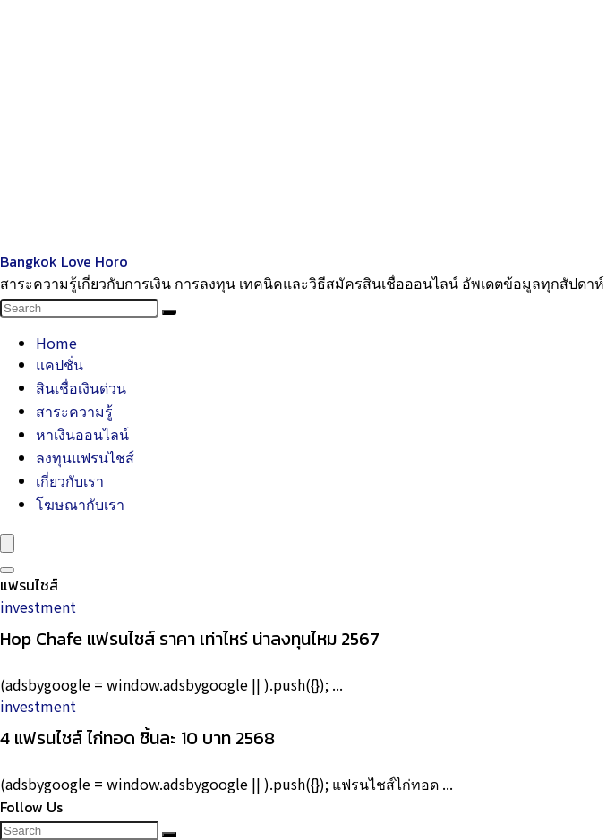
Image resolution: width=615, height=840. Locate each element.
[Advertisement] (307, 125)
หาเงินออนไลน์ (82, 434)
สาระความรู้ (74, 410)
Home (56, 342)
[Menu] (7, 543)
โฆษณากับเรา (80, 503)
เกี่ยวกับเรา (70, 480)
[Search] (169, 312)
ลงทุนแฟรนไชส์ (85, 457)
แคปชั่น (59, 364)
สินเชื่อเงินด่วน (81, 387)
